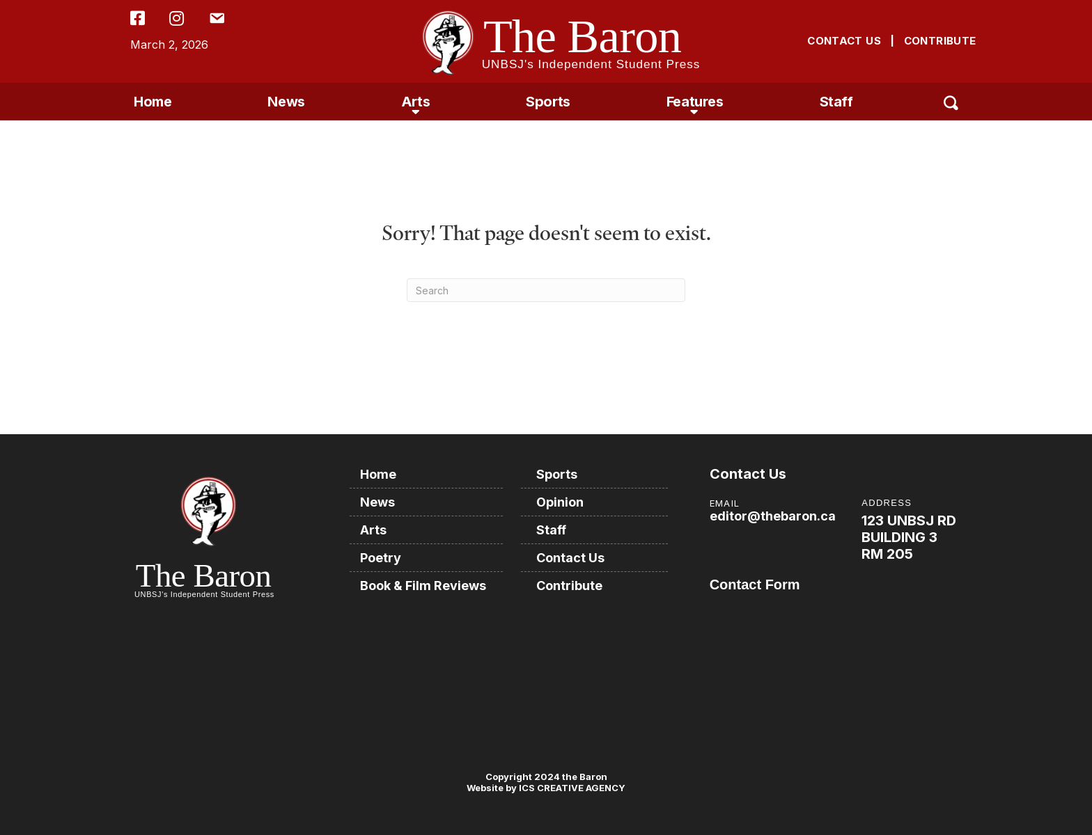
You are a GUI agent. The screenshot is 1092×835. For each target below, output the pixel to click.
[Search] (546, 290)
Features (695, 101)
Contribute (569, 585)
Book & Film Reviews (423, 585)
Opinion (560, 502)
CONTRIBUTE (940, 40)
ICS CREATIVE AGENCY (571, 787)
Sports (548, 101)
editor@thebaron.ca (773, 516)
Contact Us (570, 557)
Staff (836, 101)
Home (152, 101)
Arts (415, 101)
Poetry (380, 557)
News (285, 101)
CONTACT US (844, 40)
